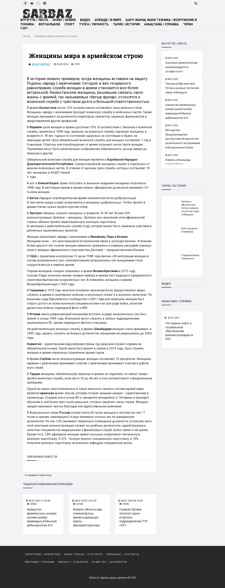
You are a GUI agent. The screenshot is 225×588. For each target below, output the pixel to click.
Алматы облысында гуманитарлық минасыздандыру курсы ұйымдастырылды (87, 517)
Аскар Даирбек (41, 64)
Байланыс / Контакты (122, 554)
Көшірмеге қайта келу (39, 475)
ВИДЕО (86, 20)
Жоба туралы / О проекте (83, 554)
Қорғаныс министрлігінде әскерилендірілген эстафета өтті (181, 67)
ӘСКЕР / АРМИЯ (65, 20)
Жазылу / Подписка (73, 562)
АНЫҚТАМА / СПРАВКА (163, 24)
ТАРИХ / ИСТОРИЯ (128, 24)
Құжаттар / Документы (109, 562)
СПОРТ (70, 24)
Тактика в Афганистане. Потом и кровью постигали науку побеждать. (182, 88)
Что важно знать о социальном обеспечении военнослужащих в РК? (179, 331)
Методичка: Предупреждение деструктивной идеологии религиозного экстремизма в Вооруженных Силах (182, 139)
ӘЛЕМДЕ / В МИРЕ (108, 20)
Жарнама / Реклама (39, 562)
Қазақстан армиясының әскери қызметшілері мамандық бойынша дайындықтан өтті (42, 517)
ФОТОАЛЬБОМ (49, 24)
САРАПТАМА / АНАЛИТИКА (43, 554)
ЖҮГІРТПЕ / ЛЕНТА (34, 20)
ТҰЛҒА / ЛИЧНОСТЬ (95, 24)
